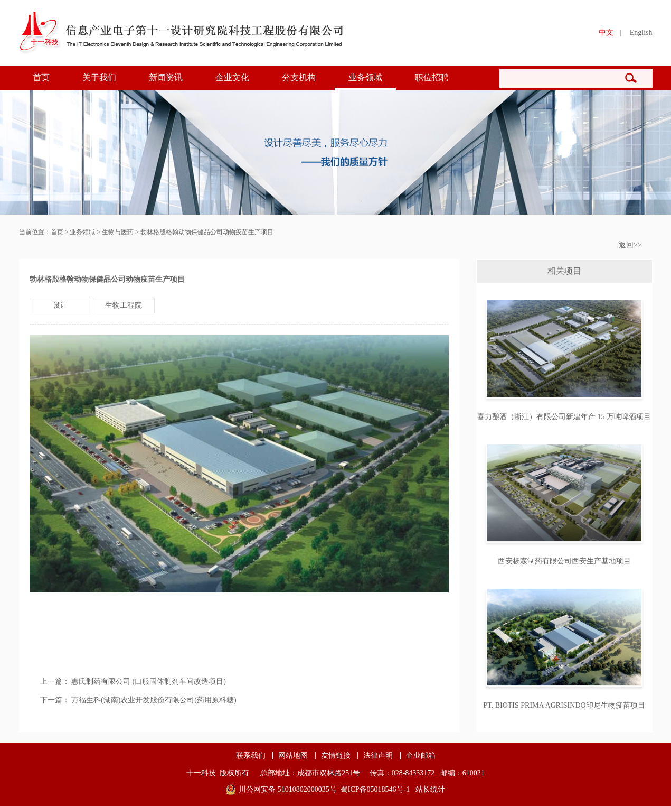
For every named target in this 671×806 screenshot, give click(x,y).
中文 (606, 32)
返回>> (630, 245)
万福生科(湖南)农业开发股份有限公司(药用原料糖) (154, 700)
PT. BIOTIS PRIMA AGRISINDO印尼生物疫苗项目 (564, 705)
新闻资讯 (166, 77)
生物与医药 (118, 232)
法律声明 (378, 755)
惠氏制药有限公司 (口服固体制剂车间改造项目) (148, 681)
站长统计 (430, 789)
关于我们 (99, 77)
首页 (41, 77)
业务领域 (365, 77)
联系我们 (251, 755)
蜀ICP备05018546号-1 (375, 789)
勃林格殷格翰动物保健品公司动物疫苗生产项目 (206, 232)
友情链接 (336, 755)
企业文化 (232, 77)
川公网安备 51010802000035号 (288, 789)
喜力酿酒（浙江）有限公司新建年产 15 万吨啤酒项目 (564, 417)
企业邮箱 (421, 755)
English (641, 32)
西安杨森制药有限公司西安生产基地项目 (564, 561)
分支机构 (299, 77)
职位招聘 (432, 77)
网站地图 (293, 755)
